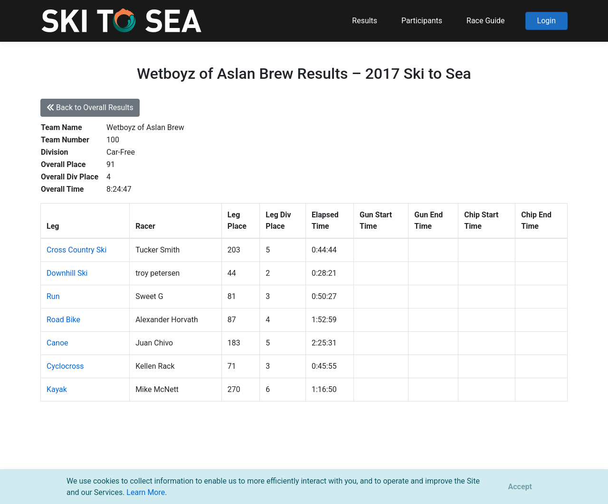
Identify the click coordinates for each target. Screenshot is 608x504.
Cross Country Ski (76, 249)
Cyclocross (65, 366)
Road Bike (63, 319)
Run (53, 296)
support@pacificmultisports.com (155, 456)
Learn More (145, 492)
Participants (421, 20)
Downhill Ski (67, 273)
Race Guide (485, 20)
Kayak (57, 389)
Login (546, 20)
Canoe (57, 342)
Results (364, 20)
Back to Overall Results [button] (90, 107)
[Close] (520, 487)
